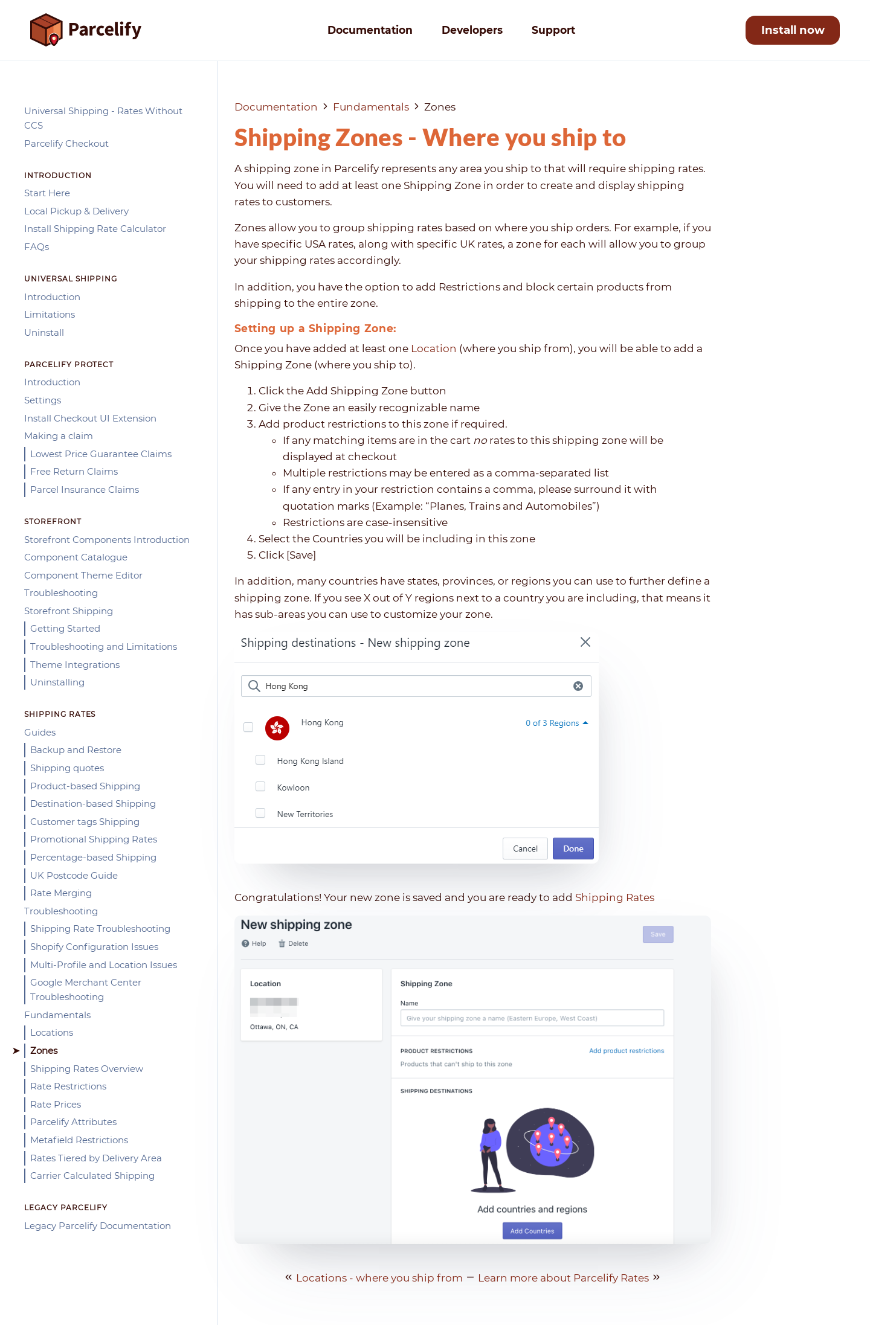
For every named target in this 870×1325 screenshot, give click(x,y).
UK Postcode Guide (74, 875)
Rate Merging (61, 893)
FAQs (36, 246)
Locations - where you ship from (379, 1278)
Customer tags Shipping (85, 821)
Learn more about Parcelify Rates (563, 1278)
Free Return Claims (74, 471)
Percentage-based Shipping (93, 857)
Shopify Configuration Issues (94, 946)
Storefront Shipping (68, 611)
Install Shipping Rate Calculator (95, 228)
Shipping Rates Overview (86, 1068)
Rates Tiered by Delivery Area (96, 1158)
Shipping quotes (67, 768)
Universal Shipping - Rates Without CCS (103, 118)
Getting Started (65, 628)
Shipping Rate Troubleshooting (100, 928)
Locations (51, 1032)
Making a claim (58, 435)
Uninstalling (57, 682)
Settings (42, 400)
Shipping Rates (614, 897)
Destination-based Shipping (93, 803)
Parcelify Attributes (73, 1122)
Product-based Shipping (85, 786)
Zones (43, 1050)
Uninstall (44, 332)
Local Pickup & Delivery (76, 211)
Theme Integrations (75, 664)
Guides (40, 732)
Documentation (370, 30)
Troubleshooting (61, 592)
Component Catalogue (75, 557)
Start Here (47, 193)
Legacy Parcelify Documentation (97, 1225)
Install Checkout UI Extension (90, 418)
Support (553, 30)
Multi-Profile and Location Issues (103, 964)
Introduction (52, 297)
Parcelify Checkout (66, 143)
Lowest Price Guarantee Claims (101, 454)
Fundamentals (57, 1015)
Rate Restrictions (68, 1086)
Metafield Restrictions (79, 1140)
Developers (472, 30)
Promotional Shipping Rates (93, 839)
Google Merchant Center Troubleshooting (85, 990)
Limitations (49, 314)
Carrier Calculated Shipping (92, 1175)
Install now (793, 30)
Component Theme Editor (83, 575)
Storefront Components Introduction (107, 539)
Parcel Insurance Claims (84, 489)
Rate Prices (55, 1104)
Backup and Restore (75, 750)
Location (434, 348)
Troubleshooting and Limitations (103, 646)
